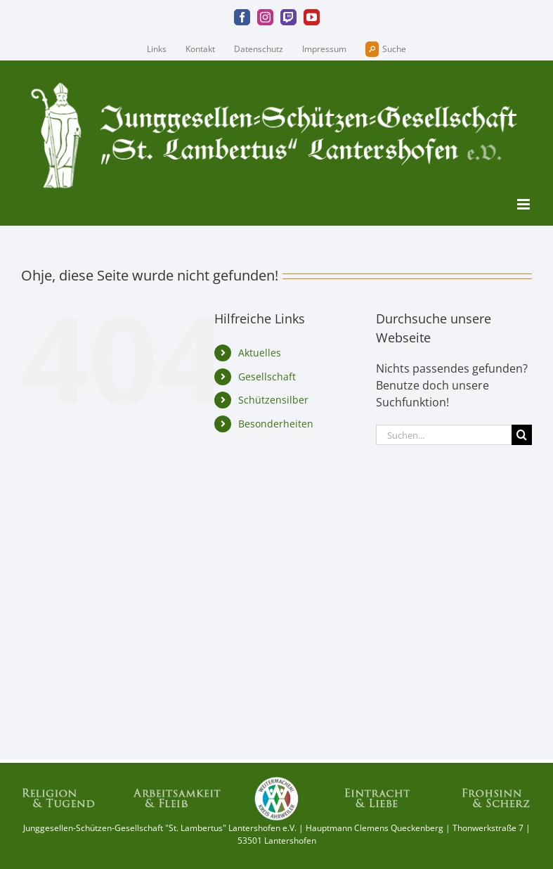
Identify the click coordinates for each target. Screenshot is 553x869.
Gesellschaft (267, 376)
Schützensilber (273, 399)
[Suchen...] (444, 435)
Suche (385, 49)
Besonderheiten (275, 423)
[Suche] (522, 435)
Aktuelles (259, 352)
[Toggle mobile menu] (524, 204)
